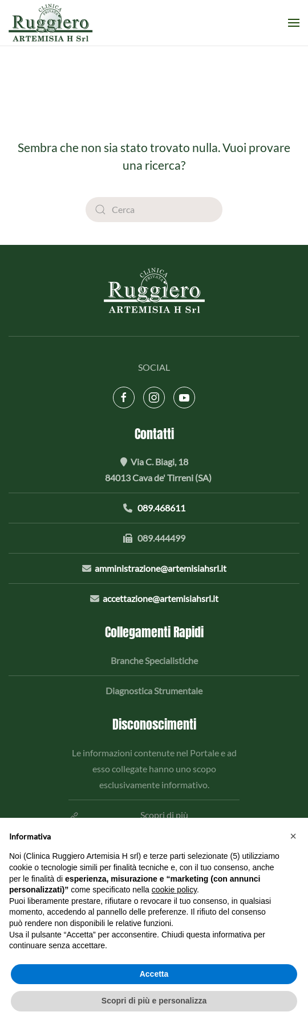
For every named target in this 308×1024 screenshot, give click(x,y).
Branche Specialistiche (154, 660)
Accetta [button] (154, 973)
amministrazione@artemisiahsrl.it (160, 568)
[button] (293, 23)
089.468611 (161, 507)
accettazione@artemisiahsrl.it (160, 598)
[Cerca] (154, 209)
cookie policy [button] (174, 889)
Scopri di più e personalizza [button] (154, 1000)
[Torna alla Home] (52, 23)
